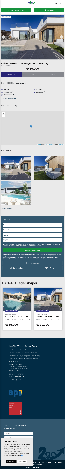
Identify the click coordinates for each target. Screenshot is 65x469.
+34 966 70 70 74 (19, 374)
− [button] (3, 116)
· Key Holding (35, 356)
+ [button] (3, 113)
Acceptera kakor (11, 461)
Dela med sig (16, 268)
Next (61, 37)
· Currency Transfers (25, 358)
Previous (3, 37)
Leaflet (39, 144)
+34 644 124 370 (19, 377)
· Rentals (17, 353)
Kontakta (49, 10)
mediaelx (37, 467)
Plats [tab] (32, 74)
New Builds (35, 350)
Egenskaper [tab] (11, 74)
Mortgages (34, 358)
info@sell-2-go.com (19, 380)
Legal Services (24, 353)
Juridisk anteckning (53, 462)
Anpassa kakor (22, 461)
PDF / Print (48, 268)
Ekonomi (53, 74)
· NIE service (33, 353)
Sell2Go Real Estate (31, 2)
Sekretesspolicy (51, 244)
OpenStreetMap (49, 144)
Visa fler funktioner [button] (9, 98)
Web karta (39, 464)
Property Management (24, 356)
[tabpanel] (16, 308)
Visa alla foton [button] (7, 209)
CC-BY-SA (61, 144)
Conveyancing (14, 358)
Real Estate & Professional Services (20, 350)
